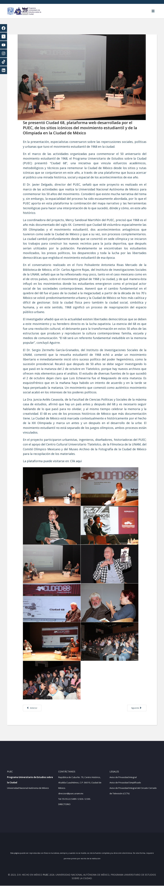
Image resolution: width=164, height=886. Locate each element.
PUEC (46, 874)
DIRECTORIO (64, 804)
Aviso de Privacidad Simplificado (125, 782)
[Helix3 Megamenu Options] (153, 11)
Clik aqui (76, 461)
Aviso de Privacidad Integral (123, 777)
